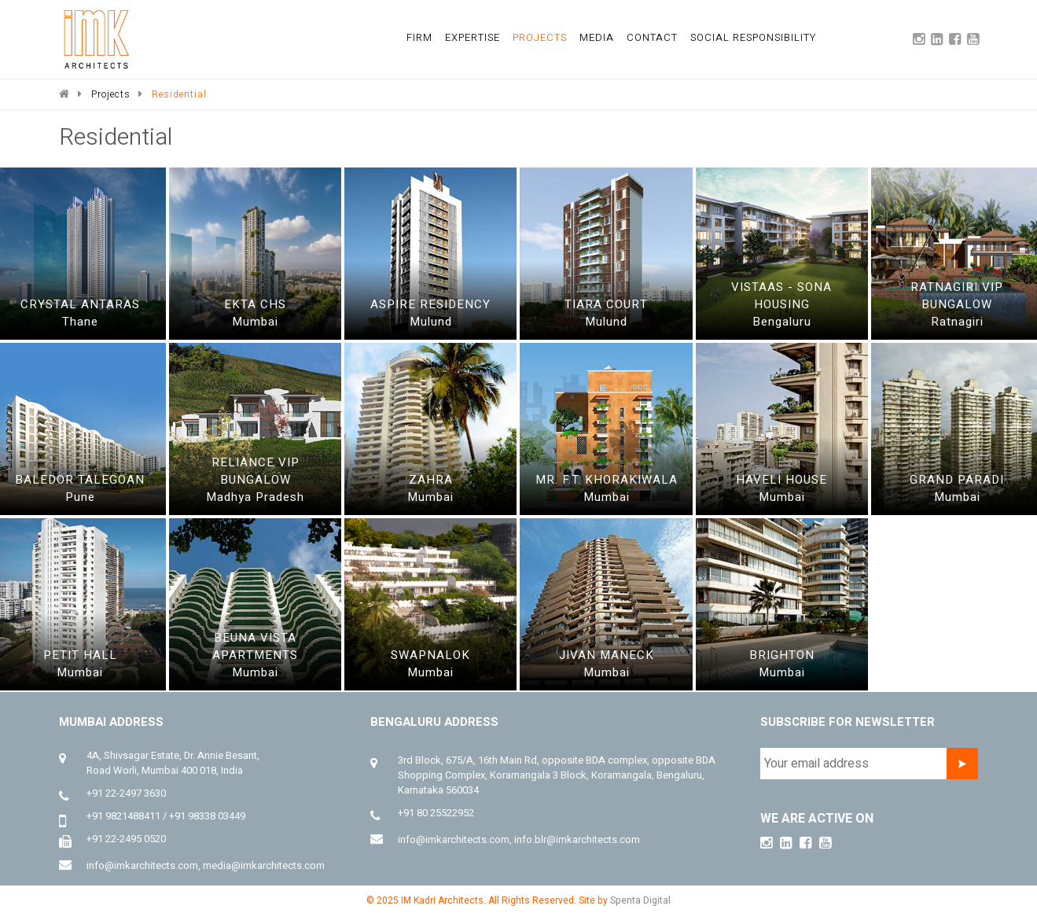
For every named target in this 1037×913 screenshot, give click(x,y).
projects (540, 37)
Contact (652, 37)
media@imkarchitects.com (264, 865)
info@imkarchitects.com (142, 865)
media (596, 37)
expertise (472, 37)
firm (419, 37)
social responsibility (753, 37)
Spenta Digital (640, 900)
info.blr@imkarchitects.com (577, 839)
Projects (111, 94)
